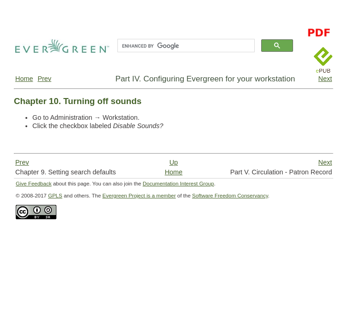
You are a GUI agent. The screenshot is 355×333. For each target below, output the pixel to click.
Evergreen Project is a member (139, 195)
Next (325, 78)
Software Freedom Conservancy (230, 195)
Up (173, 162)
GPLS (55, 195)
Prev (44, 78)
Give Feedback (33, 183)
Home (24, 78)
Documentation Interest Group (178, 183)
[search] (185, 46)
